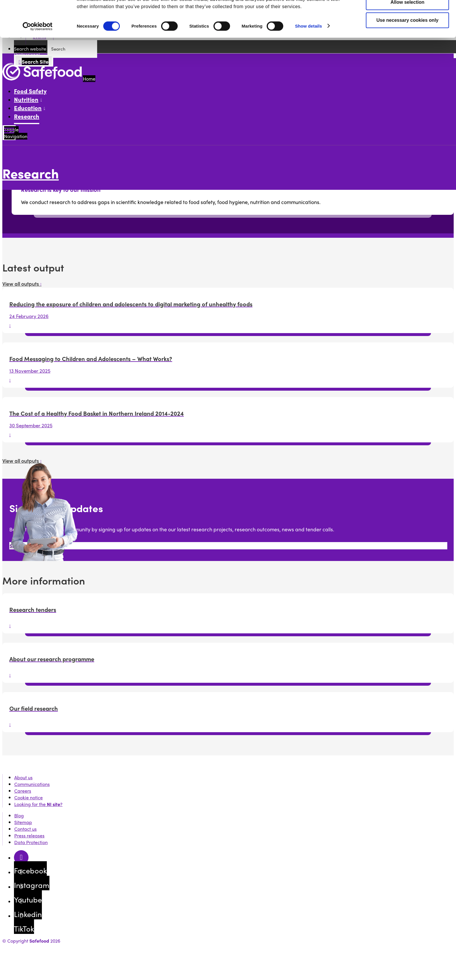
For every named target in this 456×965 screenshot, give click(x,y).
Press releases (29, 835)
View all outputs (22, 283)
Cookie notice (28, 797)
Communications (32, 784)
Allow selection (407, 32)
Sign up (18, 545)
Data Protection (31, 842)
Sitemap (23, 822)
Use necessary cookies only (407, 50)
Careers (22, 790)
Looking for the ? (38, 804)
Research (26, 116)
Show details (308, 56)
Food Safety (30, 91)
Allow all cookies (407, 14)
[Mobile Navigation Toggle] (9, 132)
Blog (19, 815)
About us (23, 777)
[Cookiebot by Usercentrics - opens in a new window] (37, 56)
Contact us (25, 828)
